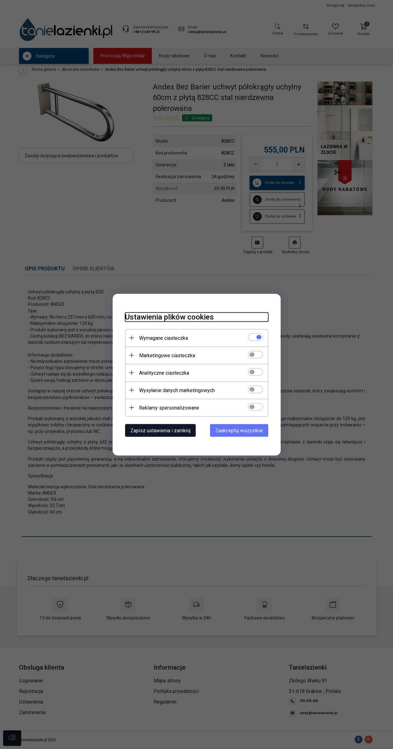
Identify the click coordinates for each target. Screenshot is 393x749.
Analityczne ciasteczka (164, 373)
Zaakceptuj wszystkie (239, 430)
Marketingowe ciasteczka (167, 355)
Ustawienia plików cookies (169, 316)
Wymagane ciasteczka (163, 338)
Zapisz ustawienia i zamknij (160, 430)
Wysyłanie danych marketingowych (177, 390)
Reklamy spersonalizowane (169, 407)
